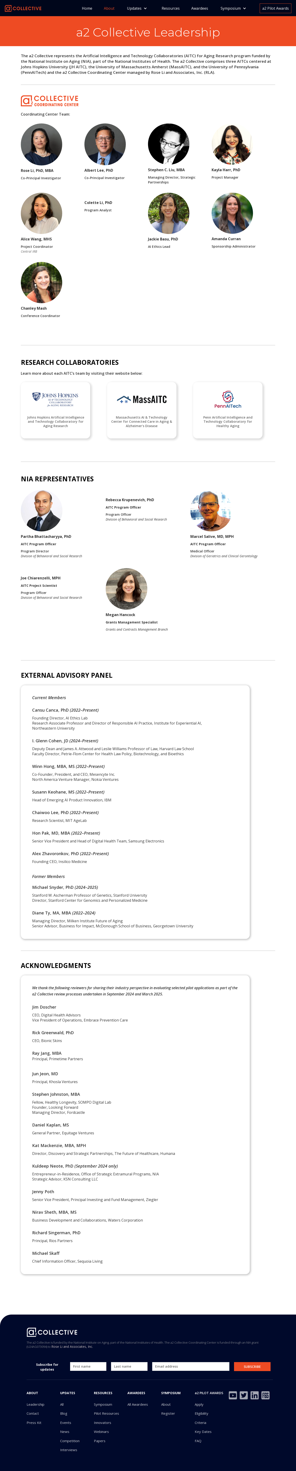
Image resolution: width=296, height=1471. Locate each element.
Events (65, 1422)
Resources (171, 8)
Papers (99, 1441)
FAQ (198, 1441)
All (62, 1404)
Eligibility (201, 1413)
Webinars (101, 1431)
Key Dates (203, 1431)
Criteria (200, 1422)
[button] (137, 8)
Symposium (103, 1404)
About (109, 8)
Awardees (199, 8)
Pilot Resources (106, 1413)
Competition (70, 1441)
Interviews (68, 1450)
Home (87, 8)
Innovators (102, 1422)
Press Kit (34, 1422)
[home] (23, 8)
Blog (63, 1413)
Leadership (35, 1404)
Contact (33, 1413)
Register (168, 1413)
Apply (199, 1404)
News (64, 1431)
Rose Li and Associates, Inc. (72, 1346)
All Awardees (137, 1404)
